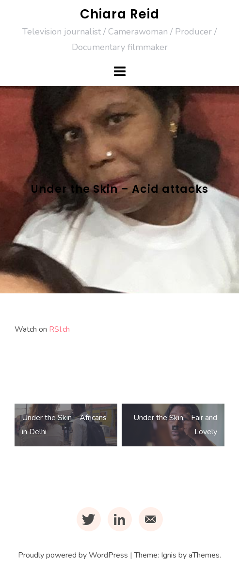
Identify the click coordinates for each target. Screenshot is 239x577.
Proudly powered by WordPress (73, 555)
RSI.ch (59, 329)
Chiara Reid (119, 14)
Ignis (168, 555)
